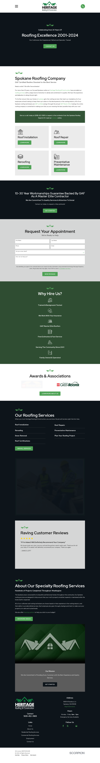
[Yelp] (68, 726)
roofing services (20, 93)
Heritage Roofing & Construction (60, 90)
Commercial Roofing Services (30, 735)
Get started (50, 211)
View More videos (24, 619)
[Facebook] (63, 726)
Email (52, 246)
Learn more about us (50, 393)
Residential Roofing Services (30, 732)
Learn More (24, 142)
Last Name (54, 240)
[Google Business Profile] (76, 726)
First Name (18, 240)
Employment (30, 738)
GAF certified (39, 104)
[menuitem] (17, 755)
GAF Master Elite (65, 104)
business (41, 99)
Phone (17, 246)
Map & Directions (69, 707)
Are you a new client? (21, 251)
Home (30, 726)
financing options (29, 612)
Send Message (50, 274)
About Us (30, 729)
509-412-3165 (30, 716)
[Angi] (72, 726)
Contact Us (50, 46)
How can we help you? (21, 256)
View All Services (24, 448)
